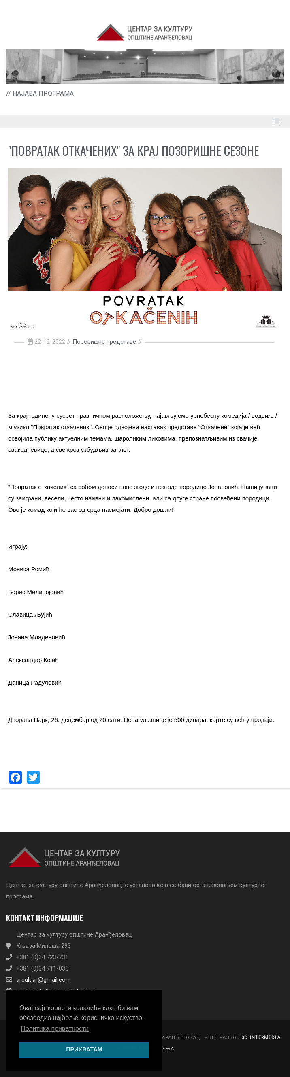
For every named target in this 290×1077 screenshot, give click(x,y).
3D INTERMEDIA (261, 1037)
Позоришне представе (104, 341)
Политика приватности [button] (55, 1028)
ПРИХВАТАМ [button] (84, 1049)
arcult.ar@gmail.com (43, 979)
